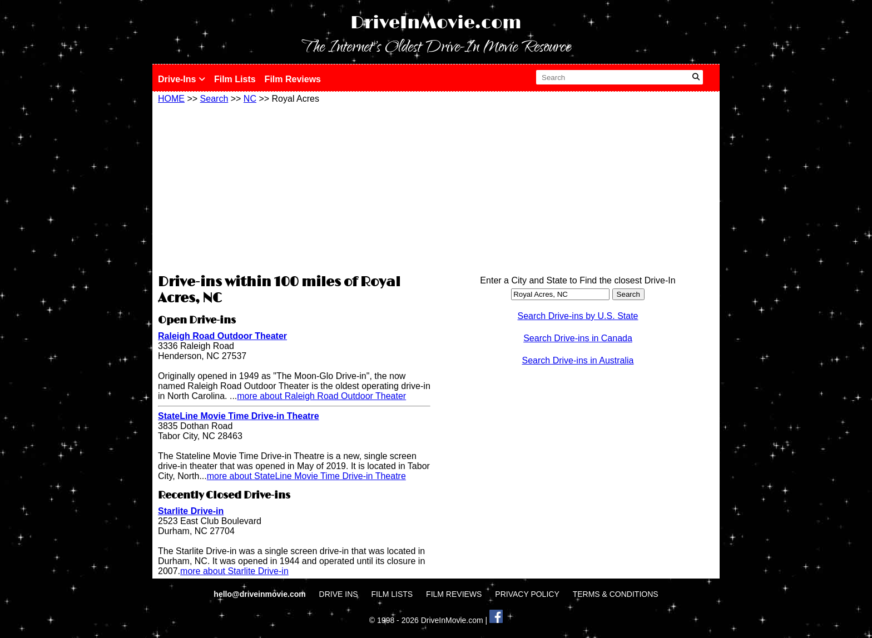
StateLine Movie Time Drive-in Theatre (238, 416)
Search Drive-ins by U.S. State (578, 316)
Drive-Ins (181, 79)
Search (214, 98)
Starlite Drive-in (191, 511)
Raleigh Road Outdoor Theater (222, 336)
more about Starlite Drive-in (234, 571)
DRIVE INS (338, 594)
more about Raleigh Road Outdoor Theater (321, 396)
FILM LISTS (392, 594)
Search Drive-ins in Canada (577, 338)
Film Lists (235, 79)
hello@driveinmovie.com (261, 594)
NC (250, 98)
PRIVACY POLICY (527, 594)
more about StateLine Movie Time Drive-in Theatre (306, 476)
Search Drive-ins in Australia (578, 360)
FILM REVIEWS (454, 594)
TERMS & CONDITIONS (615, 594)
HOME (171, 98)
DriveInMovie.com (436, 23)
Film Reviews (293, 79)
